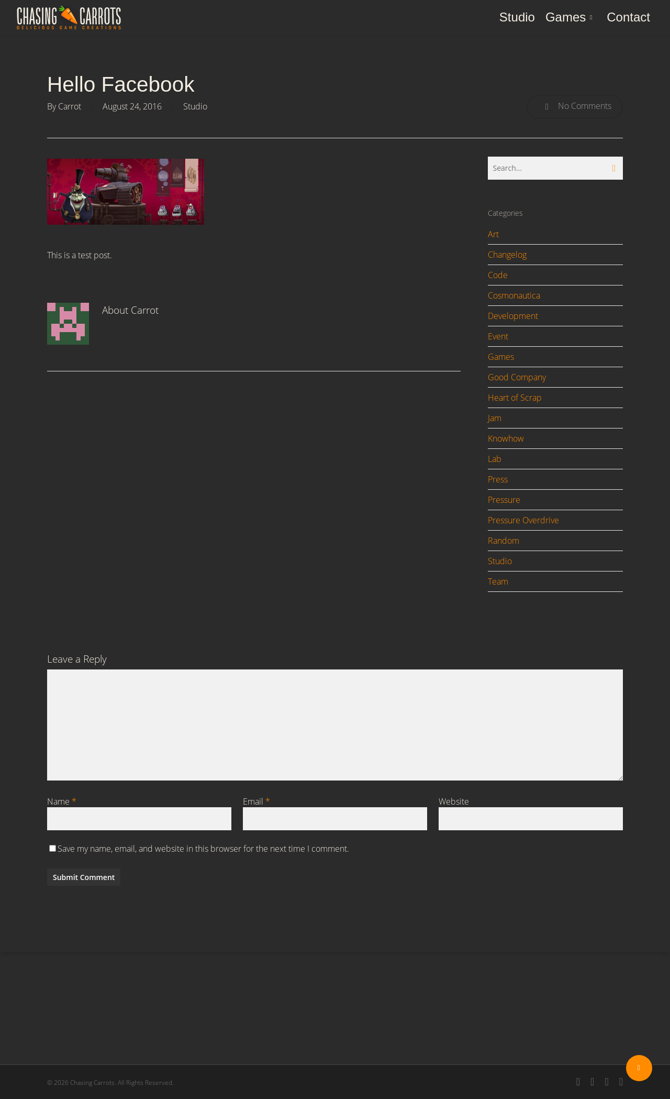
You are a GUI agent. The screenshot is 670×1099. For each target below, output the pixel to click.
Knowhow (506, 438)
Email (256, 801)
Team (498, 581)
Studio (195, 106)
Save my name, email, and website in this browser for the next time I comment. (203, 848)
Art (493, 234)
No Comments (574, 107)
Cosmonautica (514, 295)
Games (501, 356)
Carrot (69, 106)
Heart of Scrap (515, 397)
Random (503, 540)
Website (454, 801)
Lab (494, 459)
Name (61, 801)
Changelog (507, 254)
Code (498, 275)
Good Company (517, 377)
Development (513, 316)
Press (498, 479)
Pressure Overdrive (523, 520)
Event (498, 336)
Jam (494, 418)
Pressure (504, 499)
